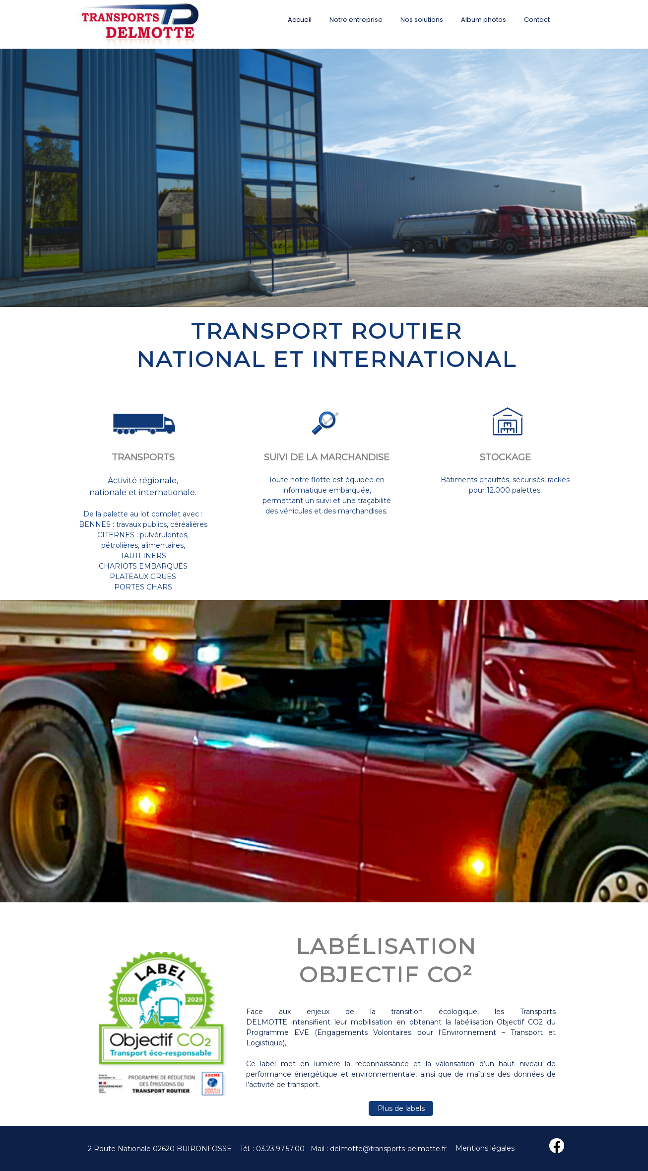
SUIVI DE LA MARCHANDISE (326, 457)
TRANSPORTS (143, 457)
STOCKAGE (505, 457)
